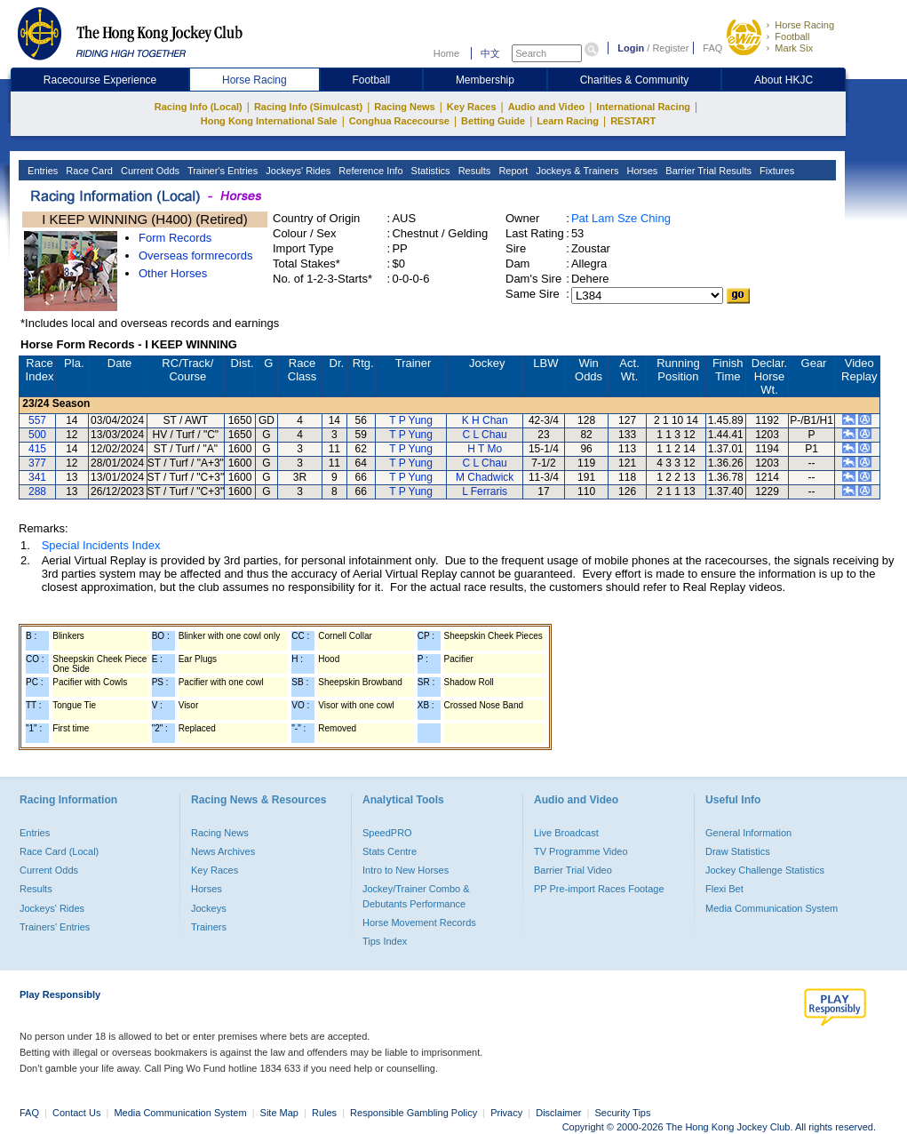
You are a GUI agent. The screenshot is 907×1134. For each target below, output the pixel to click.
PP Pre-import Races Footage (599, 888)
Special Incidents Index (101, 545)
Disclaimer (558, 1112)
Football (792, 36)
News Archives (223, 851)
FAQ (712, 48)
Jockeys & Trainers (575, 170)
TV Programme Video (581, 851)
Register (670, 48)
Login (630, 48)
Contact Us (76, 1112)
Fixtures (775, 170)
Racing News (404, 106)
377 (37, 463)
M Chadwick (484, 477)
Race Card (88, 170)
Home (446, 53)
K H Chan (485, 420)
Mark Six (794, 48)
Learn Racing (568, 121)
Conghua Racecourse (399, 121)
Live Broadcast (566, 832)
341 (37, 477)
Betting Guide (493, 121)
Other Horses (173, 273)
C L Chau (485, 434)
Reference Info (369, 170)
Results (473, 170)
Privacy (506, 1112)
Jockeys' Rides (296, 170)
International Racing (643, 106)
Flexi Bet (724, 888)
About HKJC (783, 80)
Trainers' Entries (55, 927)
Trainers (209, 927)
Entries (41, 170)
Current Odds (148, 170)
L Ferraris (484, 491)
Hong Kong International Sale (269, 121)
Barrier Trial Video (573, 870)
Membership (485, 80)
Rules (325, 1112)
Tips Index (384, 941)
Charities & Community (634, 80)
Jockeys (209, 908)
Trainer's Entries (221, 170)
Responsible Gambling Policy (413, 1112)
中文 (490, 53)
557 (37, 420)
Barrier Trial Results (707, 170)
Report (512, 170)
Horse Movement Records (419, 922)
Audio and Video (546, 106)
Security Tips (623, 1112)
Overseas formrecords (196, 255)
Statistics (429, 170)
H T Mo (484, 449)
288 (37, 491)
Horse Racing (804, 25)
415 (37, 449)
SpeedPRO (387, 832)
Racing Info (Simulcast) (308, 106)
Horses (640, 170)
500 (37, 434)
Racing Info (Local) (199, 106)
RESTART (633, 121)
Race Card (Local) (59, 851)
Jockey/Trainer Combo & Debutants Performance (416, 895)
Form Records (175, 237)
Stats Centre (389, 851)
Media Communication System (771, 908)
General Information (748, 832)
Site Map (279, 1112)
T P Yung (411, 420)
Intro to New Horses (405, 870)
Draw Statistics (737, 851)
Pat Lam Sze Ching (621, 218)
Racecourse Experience (100, 80)
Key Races (472, 106)
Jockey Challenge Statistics (764, 870)
